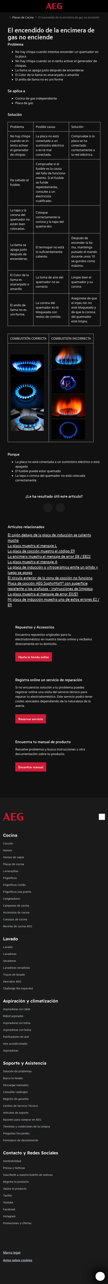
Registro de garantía (15, 1098)
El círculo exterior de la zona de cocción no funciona (50, 577)
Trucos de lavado (14, 974)
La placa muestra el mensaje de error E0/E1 (43, 593)
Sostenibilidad (12, 1161)
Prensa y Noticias (14, 1168)
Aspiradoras (10, 1050)
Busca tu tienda (13, 1078)
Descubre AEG (12, 981)
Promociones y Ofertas (17, 1223)
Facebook (9, 1209)
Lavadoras (9, 953)
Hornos (7, 850)
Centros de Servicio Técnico (20, 1105)
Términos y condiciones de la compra (26, 1126)
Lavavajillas (10, 871)
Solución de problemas (17, 1071)
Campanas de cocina (16, 905)
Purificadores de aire (16, 1036)
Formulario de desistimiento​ (20, 1140)
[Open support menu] (100, 1276)
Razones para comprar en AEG (22, 1119)
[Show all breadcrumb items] (6, 16)
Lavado (8, 947)
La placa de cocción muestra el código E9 (41, 550)
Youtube (8, 1202)
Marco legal (11, 1252)
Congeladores (11, 898)
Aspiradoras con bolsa (17, 1029)
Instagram (9, 1216)
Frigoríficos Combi (14, 884)
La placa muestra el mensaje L (32, 545)
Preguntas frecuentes (16, 1133)
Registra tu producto (16, 1181)
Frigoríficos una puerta (17, 891)
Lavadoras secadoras (16, 967)
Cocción (8, 843)
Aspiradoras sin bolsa (16, 1023)
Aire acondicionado (15, 1043)
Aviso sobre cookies (17, 1260)
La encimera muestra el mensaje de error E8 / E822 (49, 556)
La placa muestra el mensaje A (32, 561)
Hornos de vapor (13, 857)
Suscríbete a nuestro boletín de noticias (28, 1174)
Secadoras (9, 960)
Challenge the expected (18, 988)
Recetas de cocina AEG (17, 926)
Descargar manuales (15, 1085)
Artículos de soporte (15, 1112)
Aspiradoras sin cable (16, 1009)
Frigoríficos (10, 878)
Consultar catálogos (15, 1092)
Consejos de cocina (15, 919)
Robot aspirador (13, 1016)
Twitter (7, 1195)
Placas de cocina (13, 864)
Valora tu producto (14, 1188)
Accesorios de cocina (16, 912)
